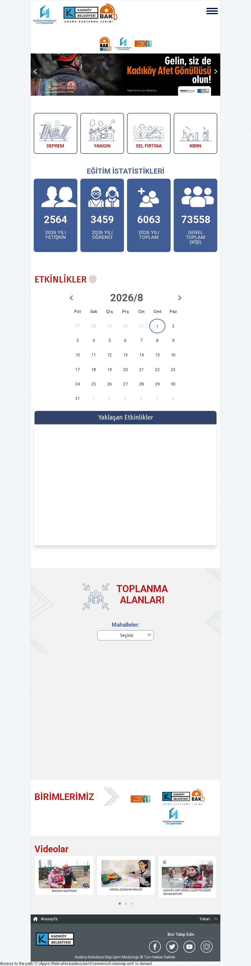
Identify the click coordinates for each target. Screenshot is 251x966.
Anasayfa (49, 919)
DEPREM (55, 146)
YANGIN (102, 146)
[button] (120, 903)
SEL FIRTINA (149, 146)
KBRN (195, 146)
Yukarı (205, 919)
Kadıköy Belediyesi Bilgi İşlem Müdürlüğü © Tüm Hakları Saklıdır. (125, 957)
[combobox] (125, 635)
